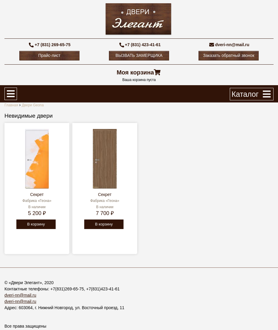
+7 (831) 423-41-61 (143, 44)
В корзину (36, 224)
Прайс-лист (49, 55)
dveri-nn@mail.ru (232, 44)
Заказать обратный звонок (228, 55)
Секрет (37, 194)
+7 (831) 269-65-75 (52, 44)
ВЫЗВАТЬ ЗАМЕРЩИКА (139, 55)
